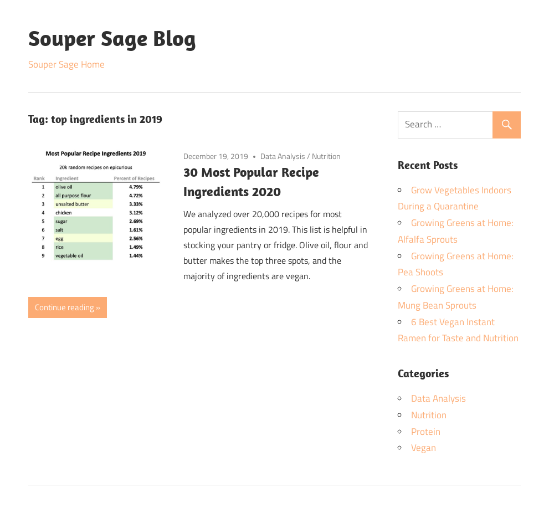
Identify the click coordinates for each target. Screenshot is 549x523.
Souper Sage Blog (112, 38)
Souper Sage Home (66, 64)
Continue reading (64, 307)
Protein (425, 431)
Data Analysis (282, 156)
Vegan (423, 447)
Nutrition (326, 156)
